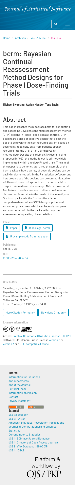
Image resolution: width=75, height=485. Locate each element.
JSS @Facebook (18, 414)
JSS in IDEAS (16, 450)
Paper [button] (11, 227)
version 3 (8, 344)
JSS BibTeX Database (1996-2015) (28, 446)
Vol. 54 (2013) (38, 38)
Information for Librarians (24, 377)
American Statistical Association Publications (36, 422)
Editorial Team (17, 388)
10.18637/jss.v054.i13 (15, 258)
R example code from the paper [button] (27, 236)
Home (6, 38)
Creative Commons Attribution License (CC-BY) (41, 336)
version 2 (54, 340)
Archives (20, 38)
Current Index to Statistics (25, 434)
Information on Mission (23, 392)
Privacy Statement (19, 400)
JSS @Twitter (17, 418)
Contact (13, 396)
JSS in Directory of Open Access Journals (34, 442)
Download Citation (53, 312)
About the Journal (19, 384)
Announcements (19, 380)
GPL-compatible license (34, 344)
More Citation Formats (20, 312)
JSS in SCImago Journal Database (29, 438)
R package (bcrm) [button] (37, 227)
